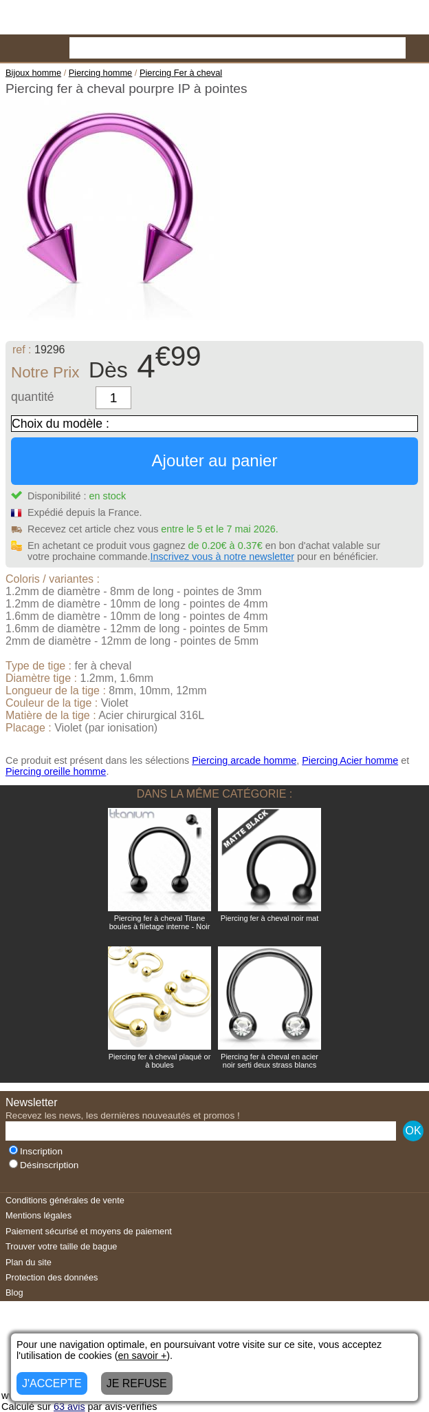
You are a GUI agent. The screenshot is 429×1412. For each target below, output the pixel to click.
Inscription (36, 1151)
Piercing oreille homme (56, 771)
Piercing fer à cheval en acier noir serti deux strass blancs (269, 1060)
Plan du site (29, 1262)
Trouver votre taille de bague (61, 1246)
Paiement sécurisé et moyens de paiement (89, 1231)
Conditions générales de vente (65, 1200)
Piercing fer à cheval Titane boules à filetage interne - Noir (159, 922)
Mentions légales (39, 1215)
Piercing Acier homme (350, 760)
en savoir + (142, 1355)
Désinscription (43, 1165)
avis (69, 1406)
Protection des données (52, 1277)
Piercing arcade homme (244, 760)
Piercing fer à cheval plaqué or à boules (160, 1060)
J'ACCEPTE (52, 1383)
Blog (14, 1292)
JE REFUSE (137, 1383)
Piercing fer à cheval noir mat (269, 918)
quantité (32, 397)
